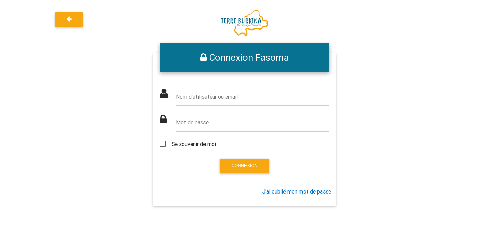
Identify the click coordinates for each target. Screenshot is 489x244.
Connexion (244, 165)
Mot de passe (192, 122)
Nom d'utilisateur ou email (207, 96)
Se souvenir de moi (194, 144)
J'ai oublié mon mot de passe (296, 191)
